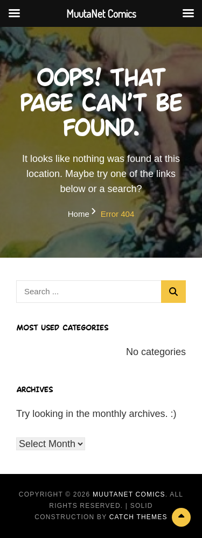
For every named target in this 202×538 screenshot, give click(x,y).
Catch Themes (138, 517)
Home (78, 213)
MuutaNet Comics (129, 494)
